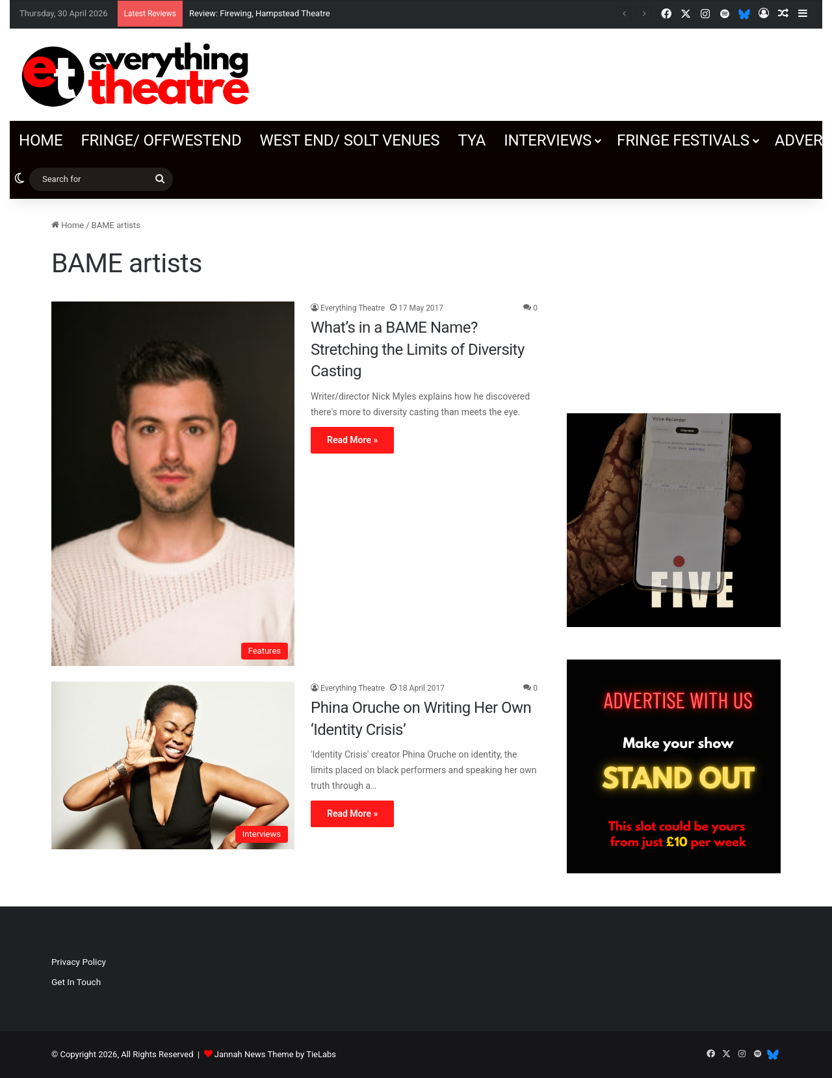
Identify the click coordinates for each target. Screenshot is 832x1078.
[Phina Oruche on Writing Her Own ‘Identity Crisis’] (172, 765)
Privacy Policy (78, 961)
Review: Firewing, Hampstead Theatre (259, 13)
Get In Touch (76, 982)
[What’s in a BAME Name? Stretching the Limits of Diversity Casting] (172, 484)
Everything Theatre (352, 308)
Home (40, 140)
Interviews (548, 140)
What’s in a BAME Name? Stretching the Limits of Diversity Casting (418, 349)
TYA (472, 140)
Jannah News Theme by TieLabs (275, 1054)
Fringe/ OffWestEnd (161, 140)
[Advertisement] (674, 299)
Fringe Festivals (683, 140)
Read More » (352, 440)
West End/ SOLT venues (349, 140)
